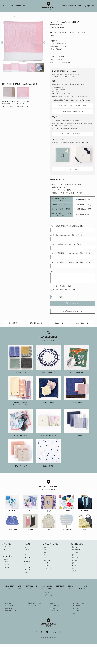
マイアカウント (77, 616)
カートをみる (77, 614)
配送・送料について (37, 323)
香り (73, 571)
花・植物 (47, 562)
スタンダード (20, 16)
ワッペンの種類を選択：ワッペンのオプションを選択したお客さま (70, 252)
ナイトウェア (76, 559)
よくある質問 (14, 323)
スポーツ (47, 568)
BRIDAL (72, 590)
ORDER (87, 590)
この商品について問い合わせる (73, 310)
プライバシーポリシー (34, 608)
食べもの (47, 565)
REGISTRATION (72, 5)
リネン (27, 548)
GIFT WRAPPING (30, 590)
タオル (27, 556)
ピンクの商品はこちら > (58, 49)
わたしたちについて (56, 608)
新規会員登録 (77, 608)
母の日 (6, 561)
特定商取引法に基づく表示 (36, 606)
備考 (51, 270)
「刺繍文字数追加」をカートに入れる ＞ (72, 111)
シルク (27, 551)
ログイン (75, 611)
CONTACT (48, 596)
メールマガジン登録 (79, 606)
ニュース (53, 606)
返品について (60, 323)
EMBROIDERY (7, 590)
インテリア (75, 568)
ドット (27, 575)
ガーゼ (27, 554)
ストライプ (28, 569)
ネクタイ (75, 548)
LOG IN (79, 5)
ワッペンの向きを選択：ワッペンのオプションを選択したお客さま (70, 261)
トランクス (75, 554)
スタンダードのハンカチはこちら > (61, 44)
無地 (26, 566)
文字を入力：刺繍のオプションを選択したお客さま (65, 243)
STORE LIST (60, 590)
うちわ (74, 565)
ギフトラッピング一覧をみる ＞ (72, 168)
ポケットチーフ (77, 551)
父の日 (6, 563)
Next (43, 41)
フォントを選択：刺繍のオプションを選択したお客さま (67, 225)
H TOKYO (12, 16)
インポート (28, 559)
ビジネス (6, 566)
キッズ (6, 554)
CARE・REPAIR (46, 590)
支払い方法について (83, 323)
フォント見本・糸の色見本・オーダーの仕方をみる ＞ (72, 105)
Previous (2, 41)
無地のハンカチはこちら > (58, 46)
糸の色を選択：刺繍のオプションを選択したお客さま (66, 234)
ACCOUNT (64, 5)
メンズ (6, 551)
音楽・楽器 (48, 571)
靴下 (73, 556)
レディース (7, 548)
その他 (74, 574)
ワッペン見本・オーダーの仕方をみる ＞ (72, 133)
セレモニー (7, 569)
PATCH (18, 590)
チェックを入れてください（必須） (61, 285)
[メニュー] (92, 6)
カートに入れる (72, 302)
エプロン (75, 562)
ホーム (5, 16)
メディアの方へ (55, 614)
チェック (27, 572)
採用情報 (53, 611)
